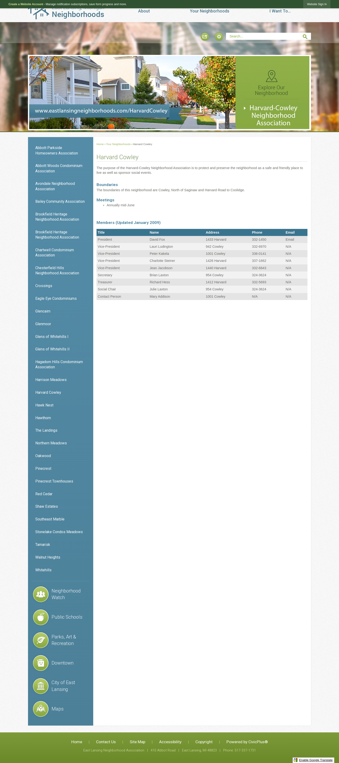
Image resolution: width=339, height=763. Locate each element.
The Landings (46, 430)
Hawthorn (43, 418)
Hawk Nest (44, 405)
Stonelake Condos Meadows (59, 532)
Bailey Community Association (60, 201)
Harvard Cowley (48, 392)
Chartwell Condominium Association (54, 252)
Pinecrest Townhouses (54, 481)
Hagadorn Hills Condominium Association (59, 364)
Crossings (43, 286)
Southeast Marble (50, 519)
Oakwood (43, 456)
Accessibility (170, 741)
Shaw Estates (46, 506)
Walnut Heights (47, 557)
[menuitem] (144, 11)
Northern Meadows (51, 443)
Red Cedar (43, 494)
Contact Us (106, 741)
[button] (205, 36)
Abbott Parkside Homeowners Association (56, 150)
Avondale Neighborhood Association (55, 186)
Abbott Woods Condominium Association (58, 168)
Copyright (204, 741)
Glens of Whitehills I (52, 336)
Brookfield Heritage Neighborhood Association (57, 217)
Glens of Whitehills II (52, 349)
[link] (317, 4)
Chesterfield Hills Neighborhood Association (57, 270)
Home (100, 144)
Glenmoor (43, 324)
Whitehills (43, 570)
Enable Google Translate (313, 760)
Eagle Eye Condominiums (56, 298)
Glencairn (42, 311)
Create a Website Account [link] (25, 4)
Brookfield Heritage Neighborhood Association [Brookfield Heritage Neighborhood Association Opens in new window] (57, 234)
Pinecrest (43, 468)
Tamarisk (42, 544)
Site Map (137, 741)
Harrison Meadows (51, 379)
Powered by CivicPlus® (247, 741)
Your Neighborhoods (118, 144)
